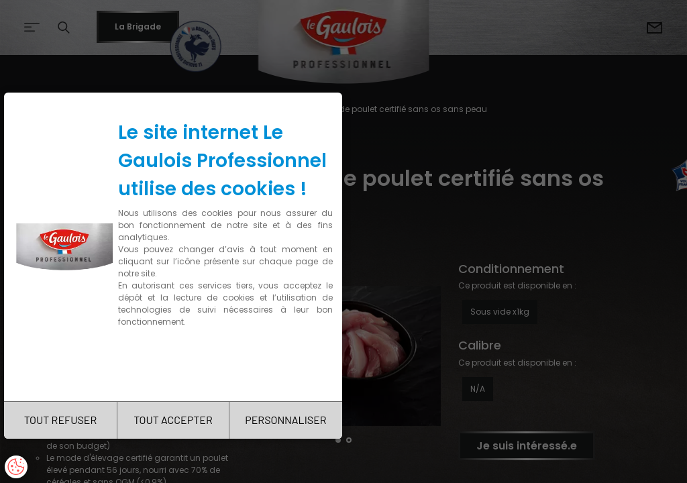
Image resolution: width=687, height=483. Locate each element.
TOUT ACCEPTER (173, 419)
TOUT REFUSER (60, 419)
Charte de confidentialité (175, 364)
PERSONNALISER (285, 419)
